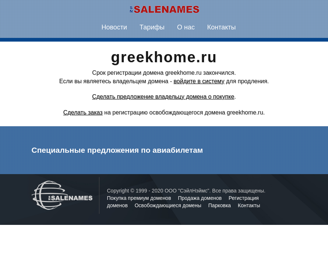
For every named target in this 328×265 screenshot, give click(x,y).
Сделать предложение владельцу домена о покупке (163, 96)
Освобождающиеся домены (169, 205)
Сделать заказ (83, 112)
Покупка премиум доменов (140, 198)
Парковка (220, 205)
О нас (186, 27)
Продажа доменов (200, 198)
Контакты (221, 27)
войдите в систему (198, 81)
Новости (114, 27)
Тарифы (152, 27)
